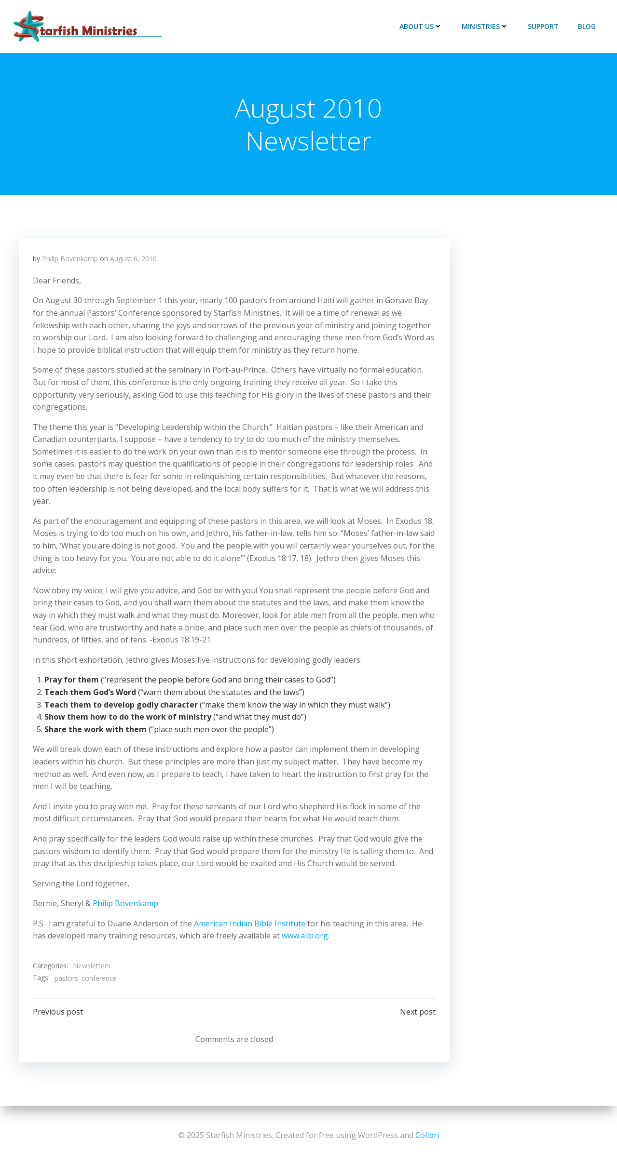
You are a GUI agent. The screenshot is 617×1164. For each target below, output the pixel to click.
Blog (587, 26)
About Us (421, 26)
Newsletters (92, 966)
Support (543, 26)
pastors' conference (86, 979)
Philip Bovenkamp (70, 259)
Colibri (427, 1135)
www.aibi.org (305, 936)
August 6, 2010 (133, 259)
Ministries (485, 26)
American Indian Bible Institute (250, 924)
